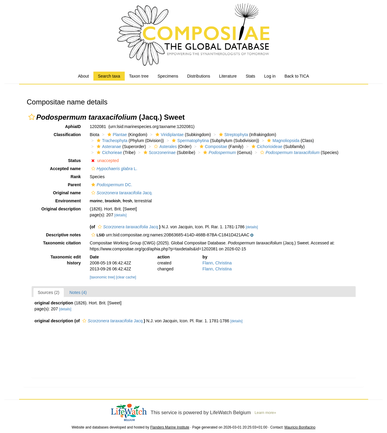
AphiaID (73, 126)
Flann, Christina (217, 263)
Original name (67, 192)
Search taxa (109, 76)
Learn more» (265, 413)
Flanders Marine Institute (169, 427)
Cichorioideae (266, 146)
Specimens (168, 76)
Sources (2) (48, 292)
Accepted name (65, 168)
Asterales (164, 146)
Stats (250, 76)
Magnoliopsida (282, 140)
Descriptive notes (63, 234)
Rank (76, 176)
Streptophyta (233, 134)
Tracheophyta (111, 140)
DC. (111, 184)
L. (113, 168)
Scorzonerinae (159, 152)
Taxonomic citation (62, 243)
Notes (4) (78, 292)
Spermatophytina (189, 140)
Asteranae (108, 146)
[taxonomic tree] (102, 277)
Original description (61, 209)
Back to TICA (296, 76)
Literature (228, 76)
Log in (269, 76)
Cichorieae (108, 152)
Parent (74, 184)
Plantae (116, 134)
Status (74, 160)
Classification (67, 134)
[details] (120, 215)
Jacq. (121, 192)
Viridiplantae (169, 134)
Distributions (198, 76)
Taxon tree (139, 76)
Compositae (212, 146)
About (83, 76)
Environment (68, 200)
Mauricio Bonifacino (299, 427)
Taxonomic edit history (65, 260)
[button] (31, 117)
